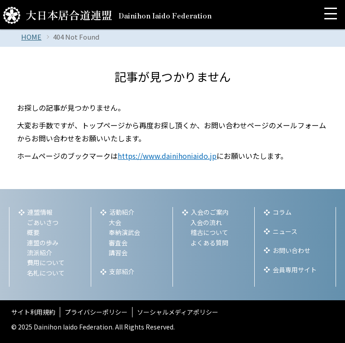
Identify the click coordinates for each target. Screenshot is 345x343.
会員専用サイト (295, 269)
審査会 (118, 242)
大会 (115, 222)
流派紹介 (39, 252)
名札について (46, 272)
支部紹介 (121, 271)
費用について (46, 262)
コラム (282, 212)
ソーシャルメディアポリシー (177, 311)
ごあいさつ (42, 222)
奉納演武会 (124, 232)
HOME (31, 36)
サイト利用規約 (33, 311)
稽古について (209, 232)
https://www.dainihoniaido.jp (167, 155)
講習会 (118, 252)
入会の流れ (206, 222)
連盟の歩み (42, 242)
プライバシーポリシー (96, 311)
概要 (33, 232)
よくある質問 (209, 242)
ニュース (285, 231)
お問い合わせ (291, 250)
